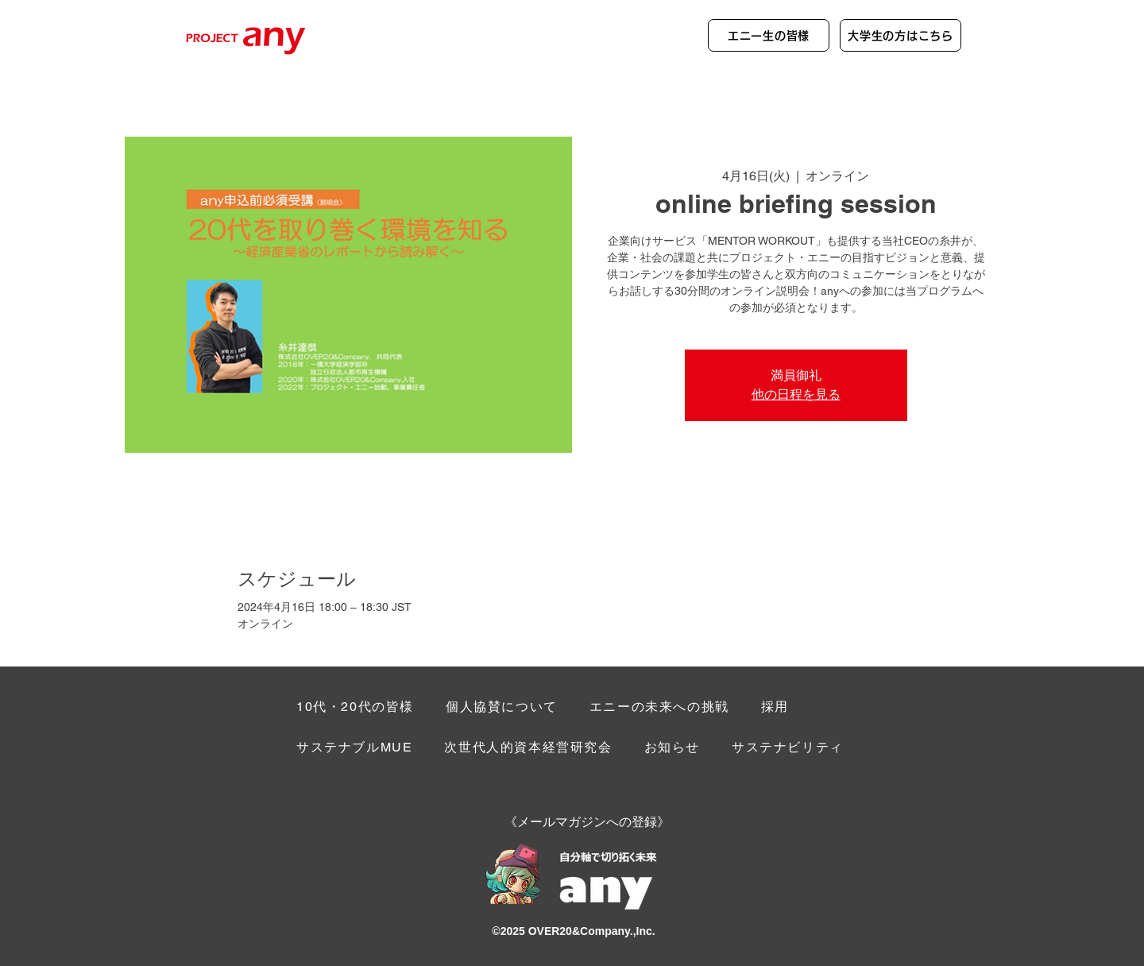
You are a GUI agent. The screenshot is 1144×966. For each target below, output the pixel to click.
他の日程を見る (796, 394)
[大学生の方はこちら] (900, 35)
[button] (787, 749)
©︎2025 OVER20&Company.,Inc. (573, 931)
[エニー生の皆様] (768, 35)
